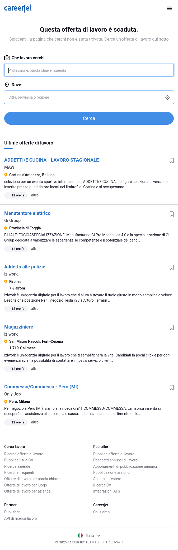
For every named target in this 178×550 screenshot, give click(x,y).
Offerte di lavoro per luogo (25, 485)
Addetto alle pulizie (24, 266)
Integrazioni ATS (106, 491)
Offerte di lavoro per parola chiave (32, 479)
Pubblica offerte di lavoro (113, 454)
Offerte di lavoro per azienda (27, 491)
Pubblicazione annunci (111, 472)
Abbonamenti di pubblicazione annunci (125, 466)
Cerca (89, 118)
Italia (89, 535)
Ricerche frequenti (19, 472)
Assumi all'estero (107, 479)
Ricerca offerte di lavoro (23, 454)
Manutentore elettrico (27, 213)
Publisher (12, 512)
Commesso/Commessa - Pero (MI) (41, 386)
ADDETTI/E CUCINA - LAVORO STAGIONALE (51, 160)
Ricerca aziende (17, 466)
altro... (36, 195)
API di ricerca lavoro (20, 518)
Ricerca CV (102, 485)
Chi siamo (101, 512)
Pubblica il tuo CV (18, 460)
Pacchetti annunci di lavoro (115, 460)
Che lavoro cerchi (24, 57)
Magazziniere (18, 327)
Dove (12, 84)
